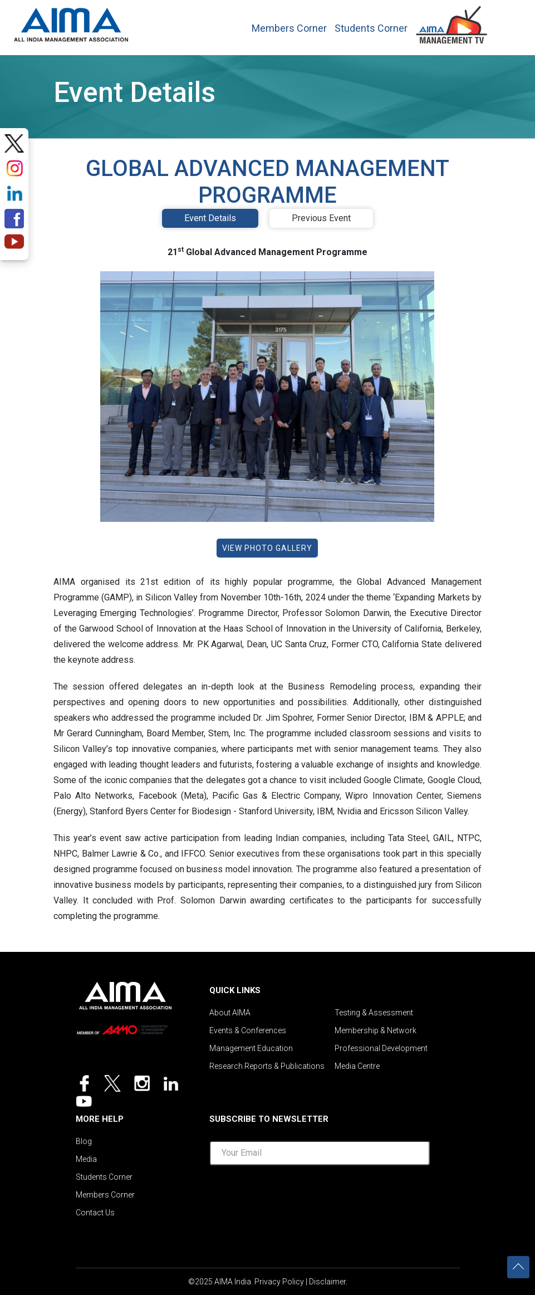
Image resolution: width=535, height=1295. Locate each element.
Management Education (251, 1048)
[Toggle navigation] (507, 22)
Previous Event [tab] (321, 218)
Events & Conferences (247, 1030)
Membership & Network (375, 1030)
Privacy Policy (279, 1281)
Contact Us (95, 1212)
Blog (84, 1141)
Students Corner (371, 28)
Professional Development (381, 1048)
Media (86, 1159)
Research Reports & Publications (267, 1066)
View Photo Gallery (267, 548)
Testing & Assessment (374, 1012)
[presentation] (319, 1196)
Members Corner (289, 28)
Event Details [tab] (210, 218)
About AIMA (230, 1012)
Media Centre (357, 1066)
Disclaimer (327, 1281)
